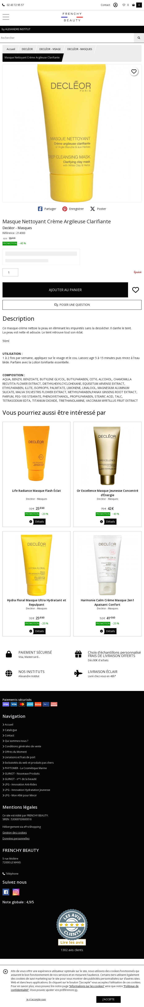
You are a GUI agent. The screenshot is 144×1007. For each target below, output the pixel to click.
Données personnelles (16, 838)
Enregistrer (73, 208)
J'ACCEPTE (108, 999)
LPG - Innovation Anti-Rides (20, 784)
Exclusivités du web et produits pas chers (28, 762)
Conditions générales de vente (22, 746)
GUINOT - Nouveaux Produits (21, 773)
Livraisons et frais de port (19, 757)
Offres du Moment (15, 752)
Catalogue (10, 730)
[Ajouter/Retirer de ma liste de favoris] (135, 290)
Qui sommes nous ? (15, 741)
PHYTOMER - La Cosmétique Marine (25, 768)
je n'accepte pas (36, 999)
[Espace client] (115, 5)
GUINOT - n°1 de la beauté (20, 779)
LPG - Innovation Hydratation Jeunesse (26, 790)
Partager (47, 208)
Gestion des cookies (15, 832)
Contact (105, 5)
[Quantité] (10, 272)
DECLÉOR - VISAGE (50, 49)
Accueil (11, 49)
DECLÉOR (27, 49)
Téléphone (10, 873)
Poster (98, 208)
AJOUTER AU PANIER (65, 290)
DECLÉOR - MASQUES (79, 49)
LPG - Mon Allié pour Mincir (20, 795)
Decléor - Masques (17, 228)
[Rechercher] (139, 38)
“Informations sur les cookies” (86, 986)
